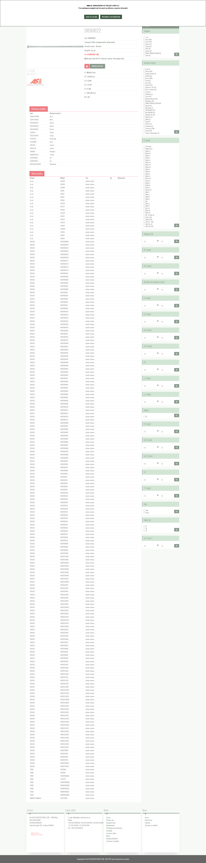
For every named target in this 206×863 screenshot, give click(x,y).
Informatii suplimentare (111, 16)
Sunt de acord (91, 16)
